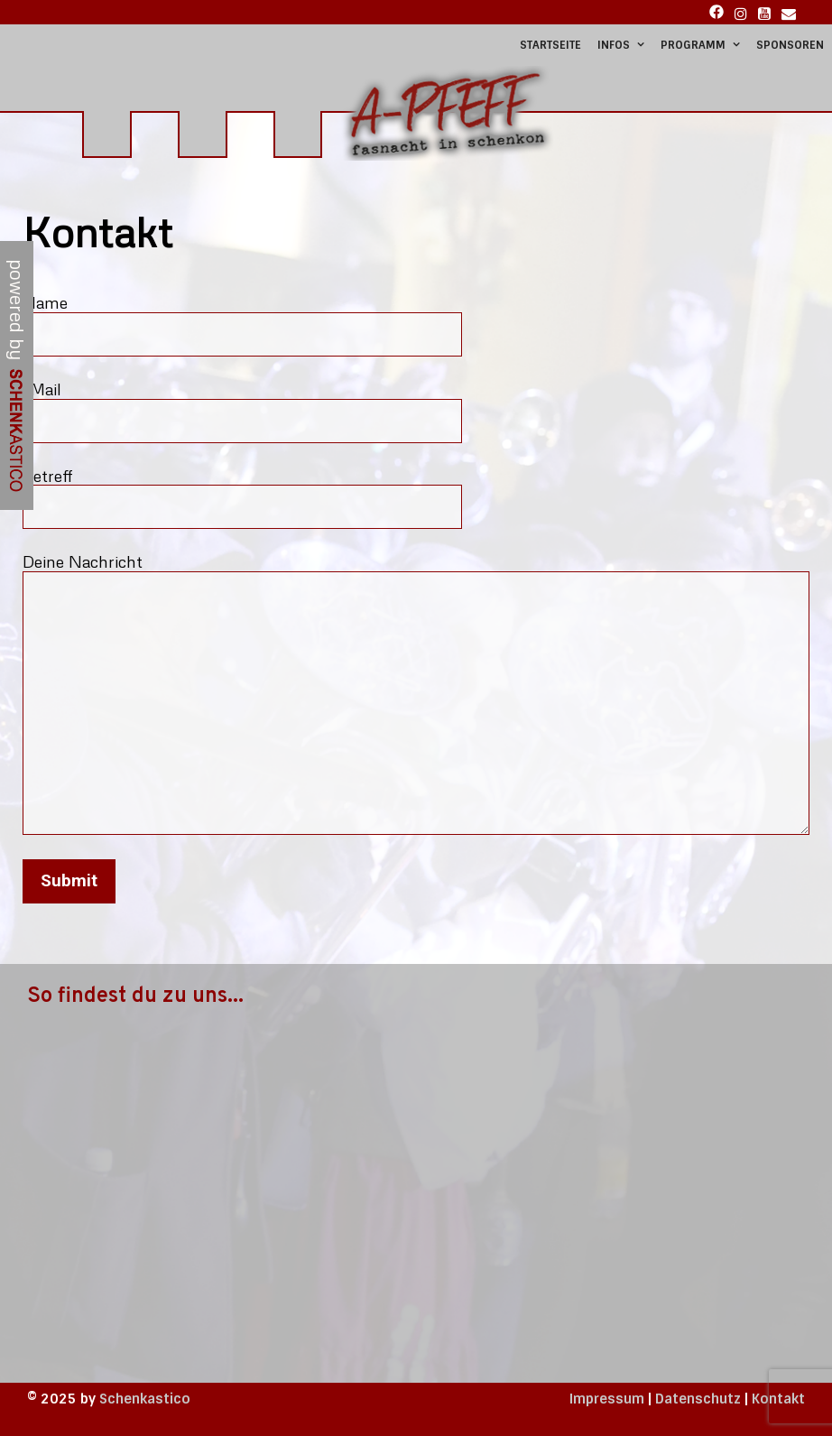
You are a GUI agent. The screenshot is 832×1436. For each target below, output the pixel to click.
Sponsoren (790, 45)
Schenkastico (144, 1399)
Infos (624, 45)
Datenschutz (698, 1399)
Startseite (550, 45)
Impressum (606, 1399)
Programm (704, 45)
